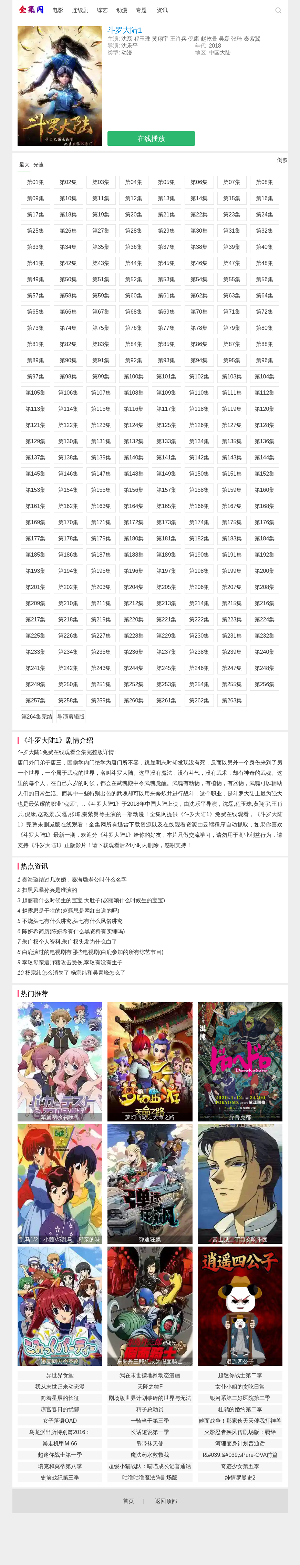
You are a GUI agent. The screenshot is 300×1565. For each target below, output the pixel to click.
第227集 (101, 636)
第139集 (101, 457)
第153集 (35, 490)
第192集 (265, 555)
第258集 (68, 700)
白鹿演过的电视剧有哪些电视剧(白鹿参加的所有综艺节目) (93, 952)
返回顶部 (166, 1501)
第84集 (133, 344)
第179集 (101, 538)
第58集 (68, 295)
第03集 (101, 182)
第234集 (68, 652)
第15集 (231, 198)
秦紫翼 (252, 39)
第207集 (232, 587)
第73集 (35, 328)
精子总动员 (150, 1409)
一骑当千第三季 (150, 1421)
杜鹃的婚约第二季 (240, 1409)
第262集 (199, 700)
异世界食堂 (60, 1375)
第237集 (166, 652)
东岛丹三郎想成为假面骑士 (150, 1361)
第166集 (199, 506)
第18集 (68, 214)
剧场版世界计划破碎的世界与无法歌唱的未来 (149, 1399)
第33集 (35, 247)
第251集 (101, 684)
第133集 (166, 441)
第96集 (264, 360)
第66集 (68, 312)
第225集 (35, 636)
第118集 (199, 409)
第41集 (35, 263)
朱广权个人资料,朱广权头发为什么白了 (69, 942)
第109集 (166, 393)
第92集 (133, 360)
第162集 (68, 506)
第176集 (265, 522)
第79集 (231, 328)
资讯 (162, 10)
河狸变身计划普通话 (240, 1443)
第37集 (166, 247)
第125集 (166, 425)
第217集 (35, 619)
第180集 (134, 538)
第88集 (264, 344)
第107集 (101, 393)
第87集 (231, 344)
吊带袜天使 (150, 1443)
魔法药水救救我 (150, 1455)
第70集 (199, 312)
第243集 (101, 668)
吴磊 (224, 39)
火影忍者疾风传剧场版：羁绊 (240, 1432)
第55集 (231, 279)
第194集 (68, 571)
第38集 (199, 247)
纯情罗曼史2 (240, 1478)
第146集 (68, 474)
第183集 (232, 538)
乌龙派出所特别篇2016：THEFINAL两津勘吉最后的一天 (60, 1433)
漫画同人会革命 (60, 1361)
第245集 (166, 668)
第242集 (68, 668)
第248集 (265, 668)
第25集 (35, 231)
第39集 (231, 247)
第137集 (35, 457)
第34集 (68, 247)
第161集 (35, 506)
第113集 (35, 409)
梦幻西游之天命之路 (150, 1117)
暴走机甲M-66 (59, 1443)
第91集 (101, 360)
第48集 (264, 263)
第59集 (101, 295)
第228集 (134, 636)
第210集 (68, 603)
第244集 (134, 668)
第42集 (68, 263)
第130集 (68, 441)
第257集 (35, 700)
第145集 (35, 474)
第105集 (35, 393)
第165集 (166, 506)
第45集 (166, 263)
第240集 (265, 652)
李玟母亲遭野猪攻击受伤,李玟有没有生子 (72, 962)
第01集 (35, 182)
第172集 (134, 522)
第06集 (199, 182)
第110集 (199, 393)
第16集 (264, 198)
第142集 (199, 457)
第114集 (68, 409)
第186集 (68, 555)
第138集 (68, 457)
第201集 (35, 587)
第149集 (166, 474)
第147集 (101, 474)
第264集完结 (37, 717)
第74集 (68, 328)
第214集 (199, 603)
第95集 (231, 360)
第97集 (35, 376)
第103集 (232, 376)
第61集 (166, 295)
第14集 (199, 198)
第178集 (68, 538)
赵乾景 (209, 39)
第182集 (199, 538)
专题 (142, 10)
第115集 (101, 409)
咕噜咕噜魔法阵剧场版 (149, 1478)
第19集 (101, 214)
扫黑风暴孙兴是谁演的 (49, 890)
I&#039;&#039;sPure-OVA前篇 (240, 1455)
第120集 (265, 409)
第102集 (199, 376)
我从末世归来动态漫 (60, 1387)
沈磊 (126, 39)
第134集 (199, 441)
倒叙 (282, 161)
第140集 (134, 457)
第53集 (166, 279)
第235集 (101, 652)
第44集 (133, 263)
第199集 (232, 571)
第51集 (101, 279)
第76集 (133, 328)
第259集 (101, 700)
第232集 (265, 636)
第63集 (231, 295)
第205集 (166, 587)
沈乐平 (129, 46)
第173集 (166, 522)
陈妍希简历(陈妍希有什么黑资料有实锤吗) (73, 931)
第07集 (231, 182)
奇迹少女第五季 (240, 1466)
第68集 (133, 312)
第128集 (265, 425)
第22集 (199, 214)
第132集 (134, 441)
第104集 (265, 376)
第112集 (265, 393)
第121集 (35, 425)
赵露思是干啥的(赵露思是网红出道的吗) (71, 911)
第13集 (166, 198)
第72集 (264, 312)
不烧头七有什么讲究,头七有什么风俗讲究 (72, 921)
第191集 (232, 555)
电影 (57, 10)
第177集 (35, 538)
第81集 (35, 344)
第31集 (231, 231)
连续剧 (80, 10)
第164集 (134, 506)
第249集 (35, 684)
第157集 (166, 490)
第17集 (35, 214)
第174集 (199, 522)
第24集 (264, 214)
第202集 (68, 587)
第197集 (166, 571)
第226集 (68, 636)
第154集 (68, 490)
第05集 (166, 182)
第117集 (166, 409)
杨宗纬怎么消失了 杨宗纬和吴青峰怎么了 (75, 973)
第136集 (265, 441)
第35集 (101, 247)
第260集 (134, 700)
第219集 (101, 619)
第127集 (232, 425)
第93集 (166, 360)
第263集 (232, 700)
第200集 (265, 571)
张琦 (236, 39)
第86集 (199, 344)
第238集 (199, 652)
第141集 (166, 457)
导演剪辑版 (71, 717)
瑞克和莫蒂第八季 (60, 1466)
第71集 (231, 312)
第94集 (199, 360)
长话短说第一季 (150, 1432)
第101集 (166, 376)
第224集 (265, 619)
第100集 (134, 376)
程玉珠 (142, 39)
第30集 (199, 231)
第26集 (68, 231)
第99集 (101, 376)
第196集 (134, 571)
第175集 (232, 522)
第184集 (265, 538)
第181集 (166, 538)
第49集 (35, 279)
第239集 (232, 652)
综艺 (102, 10)
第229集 (166, 636)
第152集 (265, 474)
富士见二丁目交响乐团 (240, 1239)
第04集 (133, 182)
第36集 (133, 247)
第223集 (232, 619)
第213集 (166, 603)
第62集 (199, 295)
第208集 (265, 587)
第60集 (133, 295)
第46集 (199, 263)
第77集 (166, 328)
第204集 (134, 587)
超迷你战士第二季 (240, 1375)
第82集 (68, 344)
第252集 (134, 684)
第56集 (264, 279)
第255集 (232, 684)
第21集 (166, 214)
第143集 (232, 457)
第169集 (35, 522)
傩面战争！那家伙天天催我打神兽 (240, 1421)
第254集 (199, 684)
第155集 (101, 490)
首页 (128, 1501)
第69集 (166, 312)
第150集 (199, 474)
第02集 (68, 182)
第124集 (134, 425)
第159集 (232, 490)
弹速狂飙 (150, 1239)
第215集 (232, 603)
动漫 (121, 10)
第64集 (264, 295)
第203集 (101, 587)
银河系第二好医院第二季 (240, 1398)
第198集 (199, 571)
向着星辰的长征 (60, 1398)
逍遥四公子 (240, 1361)
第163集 (101, 506)
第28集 (133, 231)
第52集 (133, 279)
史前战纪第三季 (60, 1478)
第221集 (166, 619)
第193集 (35, 571)
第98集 (68, 376)
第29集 (166, 231)
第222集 (199, 619)
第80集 (264, 328)
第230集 (199, 636)
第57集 (35, 295)
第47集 (231, 263)
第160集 (265, 490)
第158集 (199, 490)
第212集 (134, 603)
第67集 (101, 312)
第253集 (166, 684)
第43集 (101, 263)
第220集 (134, 619)
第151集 (232, 474)
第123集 (101, 425)
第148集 (134, 474)
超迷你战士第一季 (60, 1455)
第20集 (133, 214)
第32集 (264, 231)
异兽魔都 (240, 1117)
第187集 (101, 555)
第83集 (101, 344)
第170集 (68, 522)
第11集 (101, 198)
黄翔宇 (160, 39)
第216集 (265, 603)
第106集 (68, 393)
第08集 (264, 182)
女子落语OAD (60, 1421)
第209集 (35, 603)
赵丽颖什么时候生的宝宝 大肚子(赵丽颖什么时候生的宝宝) (93, 900)
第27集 (101, 231)
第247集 (232, 668)
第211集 (101, 603)
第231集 (232, 636)
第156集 (134, 490)
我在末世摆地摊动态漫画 (150, 1375)
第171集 (101, 522)
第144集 (265, 457)
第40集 (264, 247)
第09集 (35, 198)
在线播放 (151, 138)
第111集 (232, 393)
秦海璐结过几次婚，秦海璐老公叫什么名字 (74, 880)
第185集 (35, 555)
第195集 (101, 571)
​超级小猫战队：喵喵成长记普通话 (149, 1466)
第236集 (134, 652)
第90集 (68, 360)
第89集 (35, 360)
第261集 (166, 700)
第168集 (265, 506)
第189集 (166, 555)
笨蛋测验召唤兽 (60, 1117)
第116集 (134, 409)
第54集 (199, 279)
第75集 (101, 328)
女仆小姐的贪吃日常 (240, 1387)
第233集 (35, 652)
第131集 (101, 441)
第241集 (35, 668)
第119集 (232, 409)
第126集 (199, 425)
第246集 (199, 668)
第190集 (199, 555)
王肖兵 (178, 39)
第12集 (133, 198)
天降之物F (150, 1387)
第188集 (134, 555)
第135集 (232, 441)
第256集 (265, 684)
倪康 (193, 39)
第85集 (166, 344)
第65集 (35, 312)
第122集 (68, 425)
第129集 (35, 441)
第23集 (231, 214)
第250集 (68, 684)
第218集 (68, 619)
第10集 (68, 198)
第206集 (199, 587)
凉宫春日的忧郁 (60, 1409)
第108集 (134, 393)
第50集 (68, 279)
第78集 (199, 328)
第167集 (232, 506)
